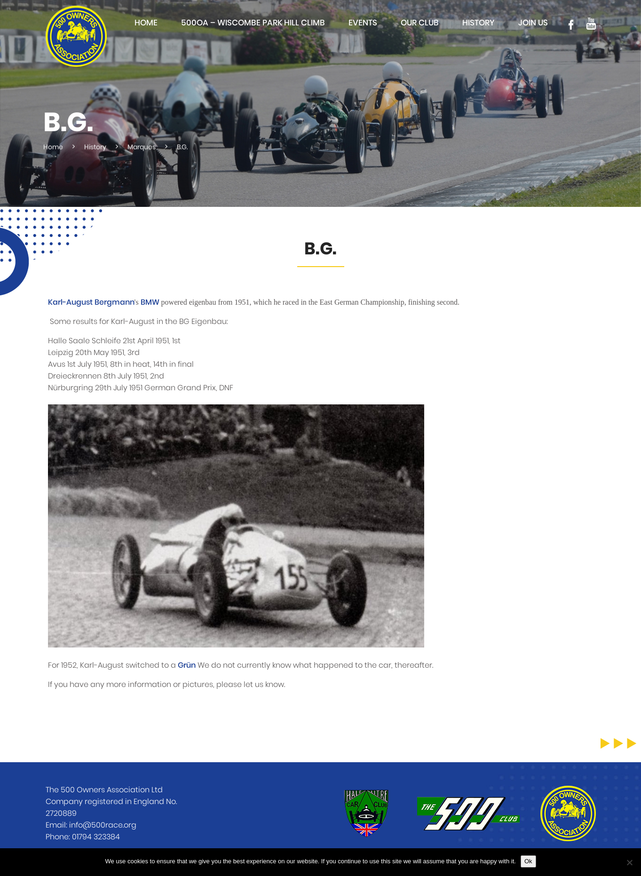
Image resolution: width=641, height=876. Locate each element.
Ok (528, 861)
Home (146, 23)
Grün (187, 665)
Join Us (533, 23)
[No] (629, 862)
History (478, 23)
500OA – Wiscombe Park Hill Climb (253, 23)
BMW (150, 302)
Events (362, 23)
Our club (420, 23)
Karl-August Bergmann (91, 302)
